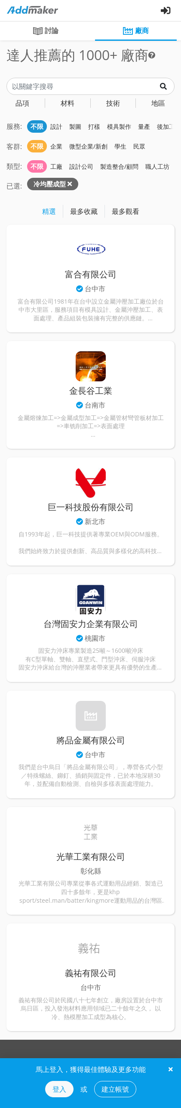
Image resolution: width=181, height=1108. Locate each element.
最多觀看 (125, 211)
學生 (120, 146)
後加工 (166, 126)
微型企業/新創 (88, 146)
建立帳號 (115, 1089)
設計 (56, 126)
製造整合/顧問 (119, 166)
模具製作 (119, 126)
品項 (22, 103)
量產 (144, 126)
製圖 (75, 126)
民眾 (139, 146)
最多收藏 (84, 211)
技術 (113, 103)
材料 (67, 103)
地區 (158, 103)
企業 (56, 146)
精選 (49, 211)
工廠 (56, 166)
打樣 (94, 126)
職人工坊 (157, 166)
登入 (59, 1089)
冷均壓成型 (50, 184)
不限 (37, 126)
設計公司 (81, 166)
